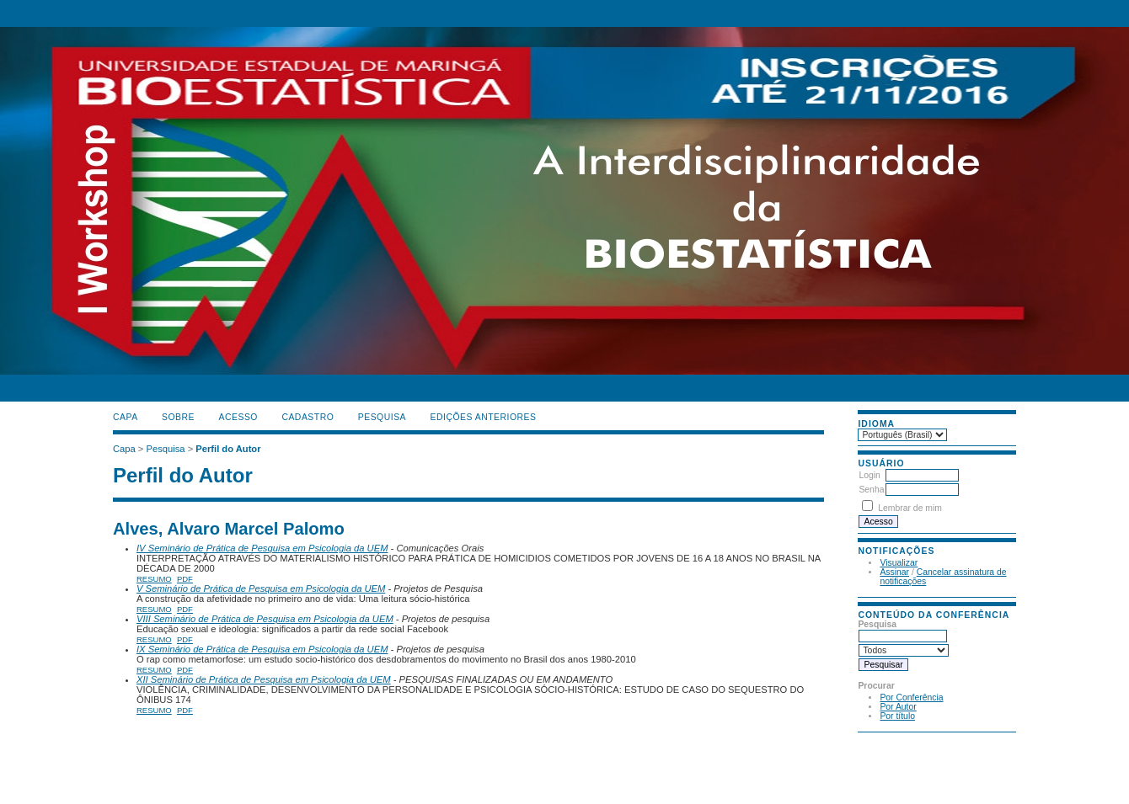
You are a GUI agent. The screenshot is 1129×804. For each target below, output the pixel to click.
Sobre (178, 417)
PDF (185, 578)
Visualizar (899, 562)
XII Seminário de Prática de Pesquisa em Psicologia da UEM (263, 679)
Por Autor (898, 706)
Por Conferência (911, 697)
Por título (897, 716)
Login (869, 475)
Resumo (154, 578)
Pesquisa (382, 417)
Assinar (894, 572)
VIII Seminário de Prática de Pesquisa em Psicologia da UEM (264, 619)
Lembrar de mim (910, 508)
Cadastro (307, 417)
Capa (125, 417)
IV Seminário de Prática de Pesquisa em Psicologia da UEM (262, 548)
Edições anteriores (484, 417)
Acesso (238, 417)
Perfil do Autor (227, 449)
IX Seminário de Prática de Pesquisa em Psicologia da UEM (262, 649)
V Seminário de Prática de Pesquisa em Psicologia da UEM (260, 588)
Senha (871, 489)
